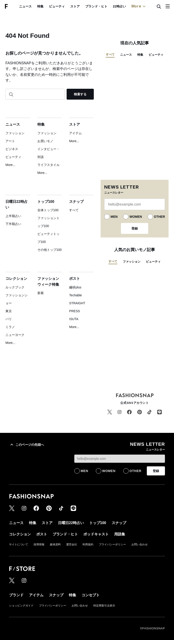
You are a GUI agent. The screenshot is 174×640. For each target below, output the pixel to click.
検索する (80, 94)
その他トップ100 (49, 250)
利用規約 (87, 544)
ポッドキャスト (96, 534)
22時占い (119, 6)
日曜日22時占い (71, 523)
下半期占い (13, 224)
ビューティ (57, 6)
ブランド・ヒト (96, 6)
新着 (40, 293)
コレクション (16, 278)
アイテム (75, 133)
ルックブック (14, 287)
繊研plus (75, 287)
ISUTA (73, 319)
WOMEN (135, 216)
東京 (8, 311)
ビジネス (11, 149)
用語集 (119, 534)
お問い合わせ (139, 544)
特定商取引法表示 (104, 605)
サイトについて (18, 544)
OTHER (159, 216)
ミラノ (10, 327)
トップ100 (45, 202)
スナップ (76, 202)
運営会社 (71, 544)
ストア (75, 6)
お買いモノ (45, 141)
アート (10, 141)
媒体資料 (55, 544)
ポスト (74, 278)
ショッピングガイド (21, 605)
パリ (8, 319)
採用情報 (39, 544)
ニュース (25, 6)
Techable (75, 295)
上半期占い (13, 216)
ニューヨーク (14, 335)
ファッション (14, 133)
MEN (114, 216)
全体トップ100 (47, 210)
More (139, 6)
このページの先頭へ (26, 444)
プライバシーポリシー (112, 544)
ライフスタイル (48, 165)
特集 (40, 6)
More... (10, 165)
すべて (74, 210)
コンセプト (91, 595)
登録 (134, 228)
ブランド (16, 595)
